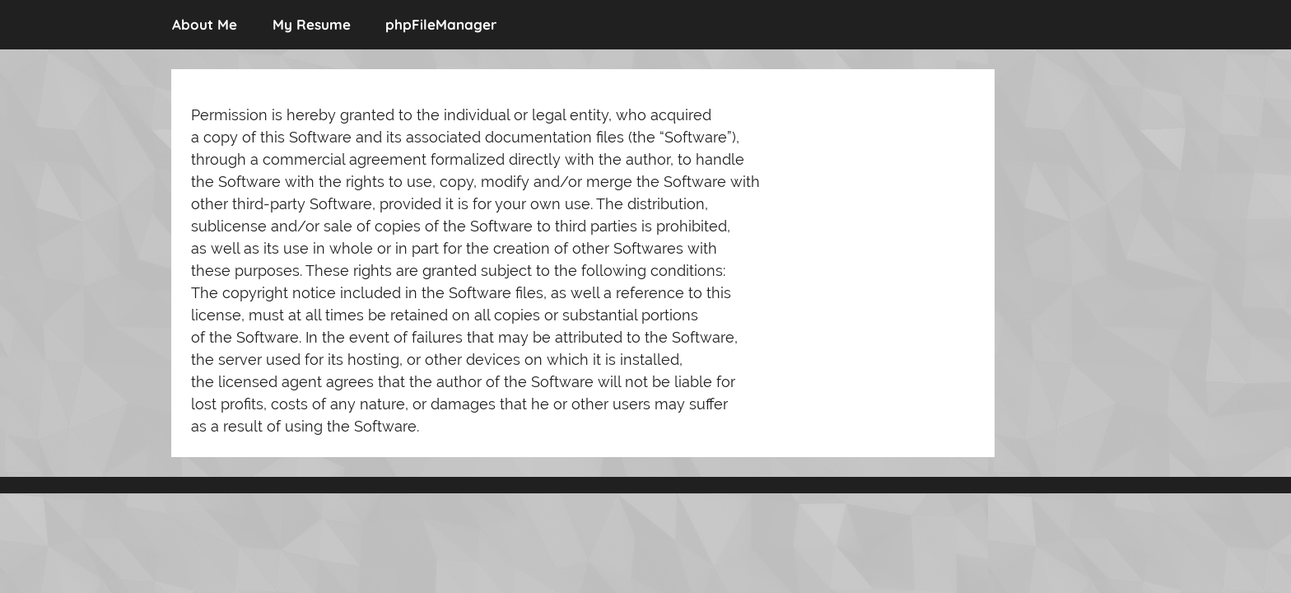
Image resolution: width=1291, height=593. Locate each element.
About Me (204, 24)
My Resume (312, 24)
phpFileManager (440, 24)
